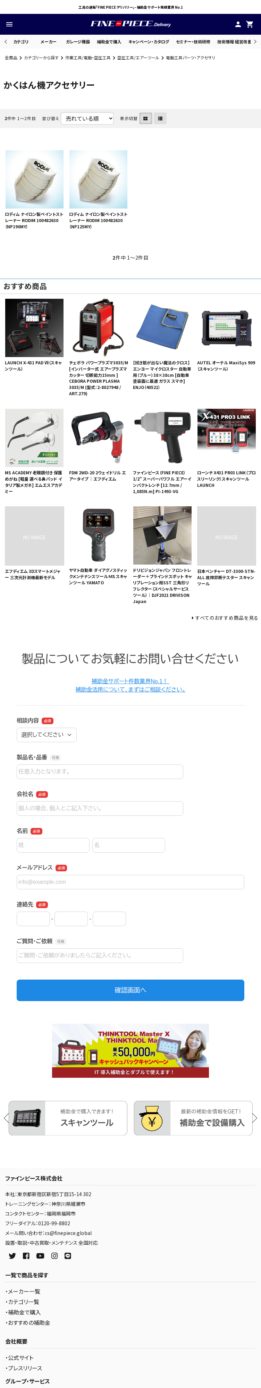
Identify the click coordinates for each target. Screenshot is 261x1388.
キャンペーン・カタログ (148, 41)
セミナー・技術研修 (193, 41)
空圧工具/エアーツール (138, 57)
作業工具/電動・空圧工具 (88, 57)
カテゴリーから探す (41, 57)
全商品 (11, 57)
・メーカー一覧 (22, 1291)
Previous (6, 41)
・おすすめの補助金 (27, 1322)
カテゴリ (20, 41)
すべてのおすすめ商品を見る (227, 617)
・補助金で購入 (23, 1312)
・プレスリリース (23, 1368)
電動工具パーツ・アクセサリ (190, 57)
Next (254, 41)
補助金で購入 (109, 41)
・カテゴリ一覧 (22, 1301)
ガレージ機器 (78, 41)
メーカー (49, 41)
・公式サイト (19, 1357)
